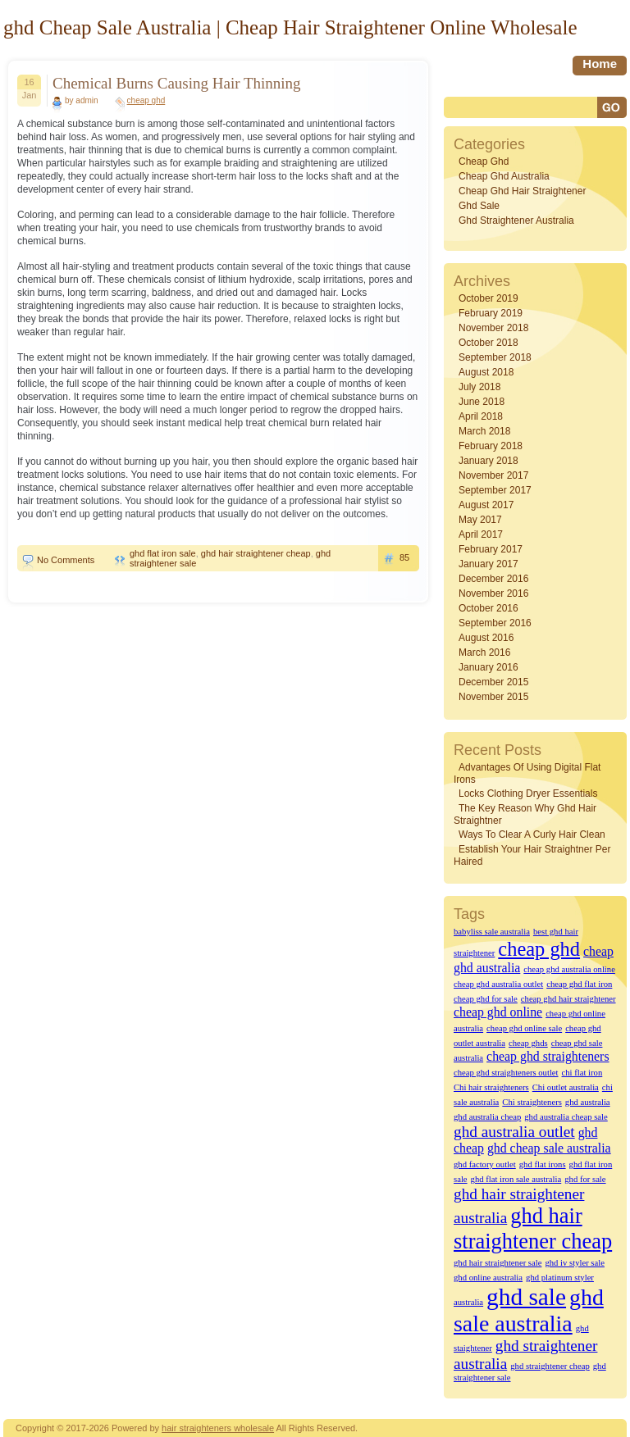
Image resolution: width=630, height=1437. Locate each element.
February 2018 (491, 446)
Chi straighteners (532, 1102)
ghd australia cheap (487, 1116)
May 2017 (480, 519)
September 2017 (495, 490)
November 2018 (493, 328)
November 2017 (493, 475)
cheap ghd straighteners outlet (506, 1072)
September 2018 (495, 357)
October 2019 (488, 298)
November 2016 (493, 593)
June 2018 (481, 401)
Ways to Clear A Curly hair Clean (532, 834)
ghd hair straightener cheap (256, 553)
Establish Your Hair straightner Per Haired (532, 855)
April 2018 (481, 416)
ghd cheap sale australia (549, 1148)
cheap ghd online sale (524, 1028)
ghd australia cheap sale (565, 1116)
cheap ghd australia (504, 176)
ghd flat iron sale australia (516, 1179)
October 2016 (488, 608)
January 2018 (488, 460)
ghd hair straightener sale (497, 1262)
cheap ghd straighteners (547, 1056)
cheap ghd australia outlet (498, 984)
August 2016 (486, 637)
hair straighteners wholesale (218, 1428)
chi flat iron (582, 1072)
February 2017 (491, 549)
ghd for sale (584, 1179)
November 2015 (493, 697)
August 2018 (486, 372)
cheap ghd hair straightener (522, 191)
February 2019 (491, 313)
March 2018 (484, 431)
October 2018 (488, 342)
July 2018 (479, 387)
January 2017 (488, 564)
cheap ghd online (498, 1012)
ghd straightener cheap (549, 1366)
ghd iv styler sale (575, 1262)
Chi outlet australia (565, 1087)
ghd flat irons (542, 1164)
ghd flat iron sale (163, 553)
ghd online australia (488, 1277)
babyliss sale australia (492, 931)
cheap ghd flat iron (579, 984)
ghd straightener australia (516, 220)
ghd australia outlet (514, 1131)
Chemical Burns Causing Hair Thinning (176, 83)
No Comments (65, 560)
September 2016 (495, 623)
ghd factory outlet (485, 1164)
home (599, 63)
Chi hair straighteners (491, 1087)
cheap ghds (528, 1043)
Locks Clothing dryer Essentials (528, 793)
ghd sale (479, 205)
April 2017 (481, 534)
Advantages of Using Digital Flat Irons (527, 773)
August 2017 (486, 505)
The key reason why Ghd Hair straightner (525, 814)
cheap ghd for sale (486, 998)
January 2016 (488, 667)
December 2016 (493, 578)
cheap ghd (146, 100)
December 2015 (493, 682)
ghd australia (587, 1102)
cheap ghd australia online (569, 969)
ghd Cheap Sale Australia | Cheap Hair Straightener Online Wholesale (290, 27)
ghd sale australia (529, 1310)
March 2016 (484, 652)
